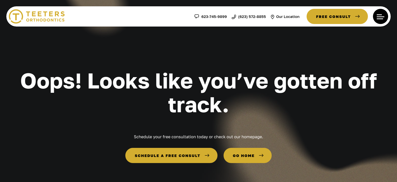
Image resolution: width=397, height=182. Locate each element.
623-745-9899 (210, 16)
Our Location (285, 16)
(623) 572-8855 (249, 16)
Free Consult (333, 16)
